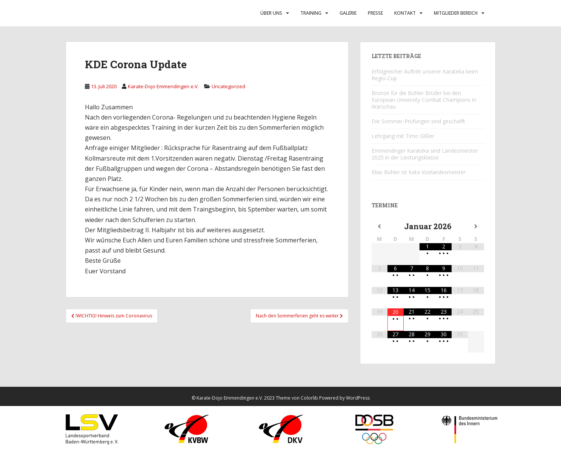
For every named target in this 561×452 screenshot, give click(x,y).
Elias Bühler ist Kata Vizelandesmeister (419, 172)
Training (310, 13)
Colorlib (309, 398)
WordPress (358, 398)
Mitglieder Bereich (456, 13)
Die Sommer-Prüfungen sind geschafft (418, 121)
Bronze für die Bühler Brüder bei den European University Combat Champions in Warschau (424, 99)
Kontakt (405, 13)
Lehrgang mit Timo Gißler (403, 135)
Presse (375, 13)
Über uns (271, 13)
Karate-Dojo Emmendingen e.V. (163, 86)
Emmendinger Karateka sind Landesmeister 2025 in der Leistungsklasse (425, 154)
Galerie (348, 13)
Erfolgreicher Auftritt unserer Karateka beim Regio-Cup (425, 75)
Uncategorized (228, 86)
